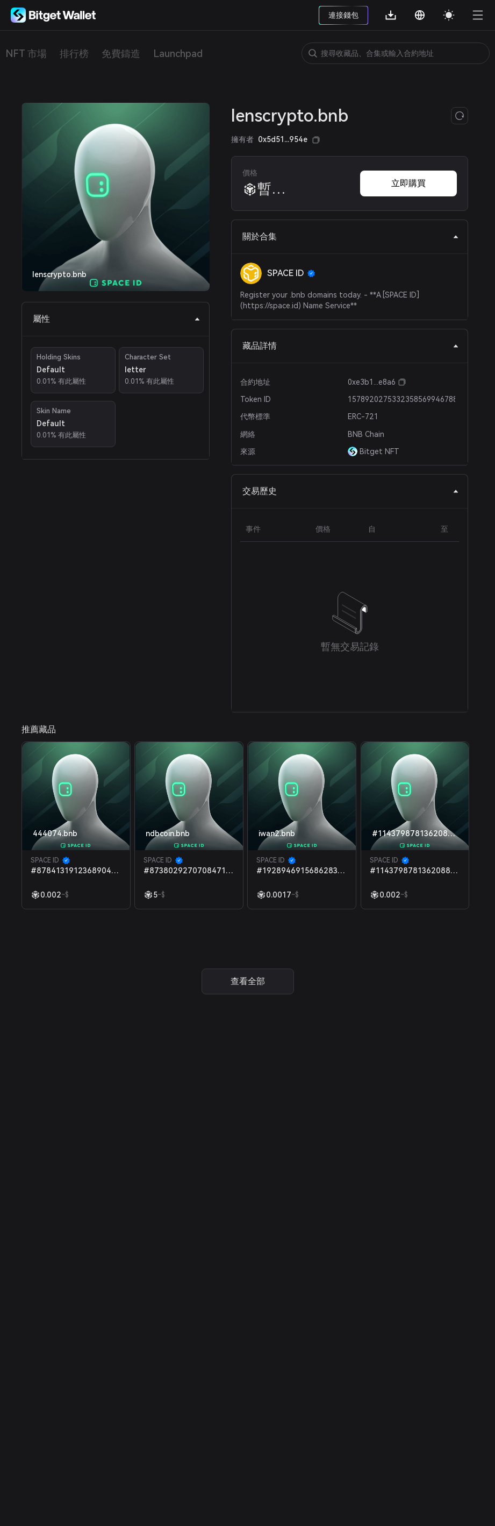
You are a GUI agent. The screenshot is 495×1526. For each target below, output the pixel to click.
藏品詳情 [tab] (350, 346)
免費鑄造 (121, 53)
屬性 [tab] (116, 319)
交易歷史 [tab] (350, 491)
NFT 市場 (26, 53)
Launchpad (178, 53)
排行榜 (74, 53)
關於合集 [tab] (350, 236)
